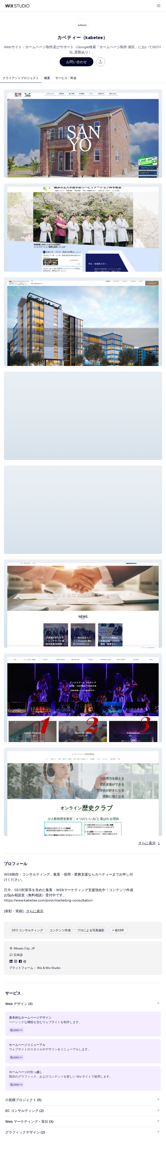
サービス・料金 (66, 78)
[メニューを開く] (158, 6)
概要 (47, 78)
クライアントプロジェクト (21, 78)
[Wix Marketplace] (17, 5)
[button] (83, 133)
